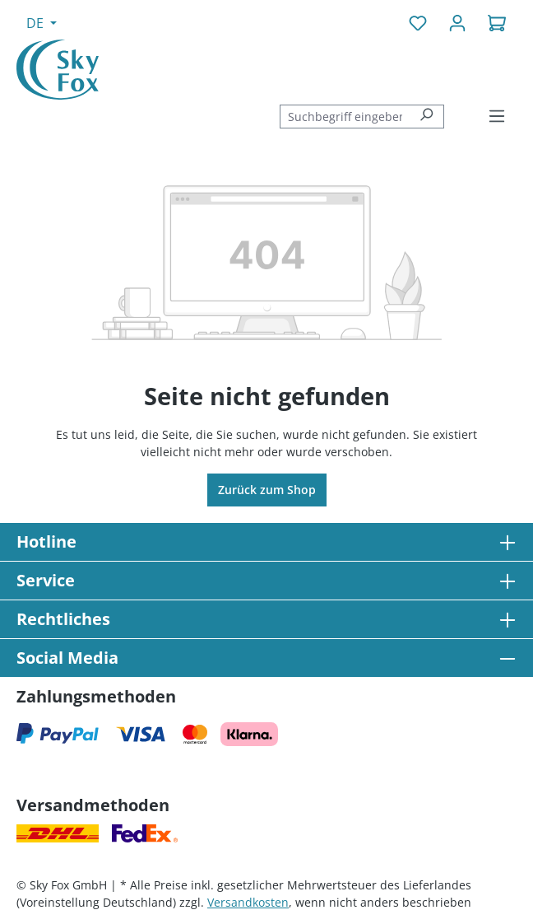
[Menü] (497, 116)
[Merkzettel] (418, 23)
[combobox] (345, 116)
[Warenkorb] (497, 23)
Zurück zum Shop (267, 489)
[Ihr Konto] (457, 23)
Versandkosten (248, 902)
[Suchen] (426, 116)
